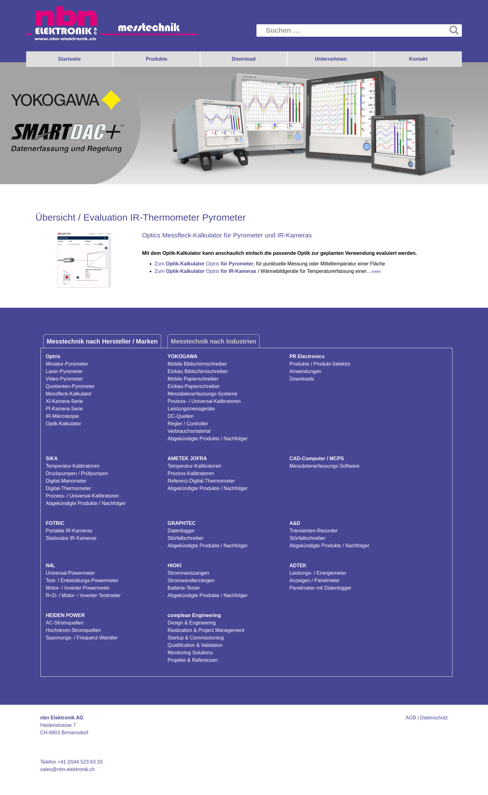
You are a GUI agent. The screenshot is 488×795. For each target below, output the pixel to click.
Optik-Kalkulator (63, 423)
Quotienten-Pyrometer (70, 386)
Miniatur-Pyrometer (67, 364)
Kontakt (418, 59)
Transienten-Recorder (313, 530)
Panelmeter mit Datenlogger (320, 588)
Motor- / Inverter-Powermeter (78, 588)
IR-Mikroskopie (62, 416)
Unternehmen (331, 59)
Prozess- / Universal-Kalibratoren (204, 401)
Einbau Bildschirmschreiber (197, 371)
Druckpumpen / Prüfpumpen (77, 473)
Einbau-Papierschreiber (193, 386)
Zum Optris (204, 263)
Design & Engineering (191, 622)
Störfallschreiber (185, 538)
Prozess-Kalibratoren (190, 473)
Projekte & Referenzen (192, 660)
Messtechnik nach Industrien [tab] (213, 341)
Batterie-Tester (183, 588)
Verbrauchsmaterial (188, 431)
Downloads (301, 378)
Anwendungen (305, 371)
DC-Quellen (180, 416)
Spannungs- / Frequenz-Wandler (82, 637)
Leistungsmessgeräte (191, 408)
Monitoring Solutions (190, 652)
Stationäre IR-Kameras (71, 538)
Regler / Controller (187, 423)
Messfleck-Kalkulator (69, 393)
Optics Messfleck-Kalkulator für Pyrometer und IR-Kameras (227, 235)
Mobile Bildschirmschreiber (197, 364)
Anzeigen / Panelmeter (314, 580)
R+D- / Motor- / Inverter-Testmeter (83, 595)
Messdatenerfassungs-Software (324, 466)
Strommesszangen (188, 573)
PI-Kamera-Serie (64, 408)
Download (244, 59)
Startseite (69, 59)
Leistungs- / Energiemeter (317, 573)
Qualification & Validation (195, 645)
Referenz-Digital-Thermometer (201, 481)
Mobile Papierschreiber (192, 378)
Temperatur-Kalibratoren (73, 466)
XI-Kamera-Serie (64, 401)
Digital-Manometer (66, 481)
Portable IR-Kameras (69, 530)
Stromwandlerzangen (190, 580)
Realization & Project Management (205, 630)
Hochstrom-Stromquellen (73, 630)
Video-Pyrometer (64, 378)
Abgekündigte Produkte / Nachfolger (207, 438)
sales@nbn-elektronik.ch (67, 769)
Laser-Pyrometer (64, 371)
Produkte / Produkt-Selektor (320, 364)
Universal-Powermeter (70, 573)
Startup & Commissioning (195, 637)
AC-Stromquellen (65, 622)
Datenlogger (181, 530)
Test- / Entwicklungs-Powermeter (82, 580)
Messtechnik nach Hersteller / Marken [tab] (102, 341)
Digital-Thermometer (68, 488)
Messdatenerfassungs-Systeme (202, 393)
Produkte (156, 59)
